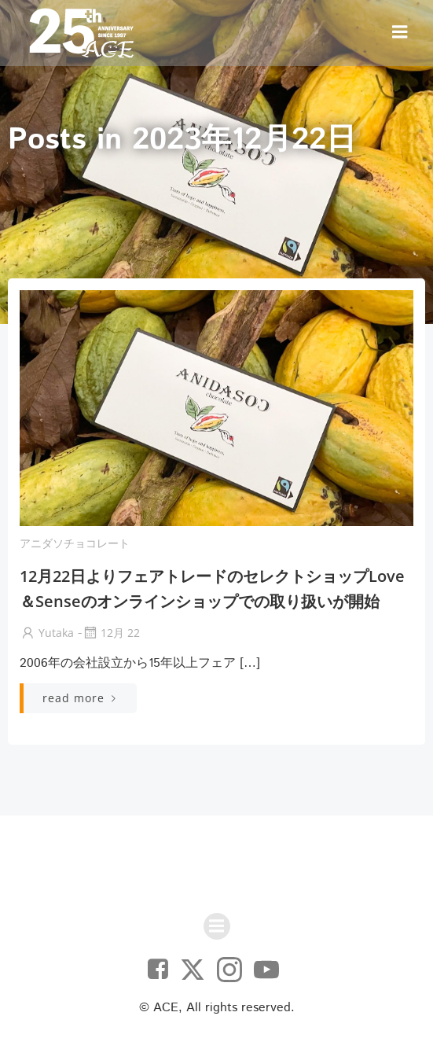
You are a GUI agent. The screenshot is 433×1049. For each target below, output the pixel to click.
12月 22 (111, 632)
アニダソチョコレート (75, 543)
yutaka (47, 632)
